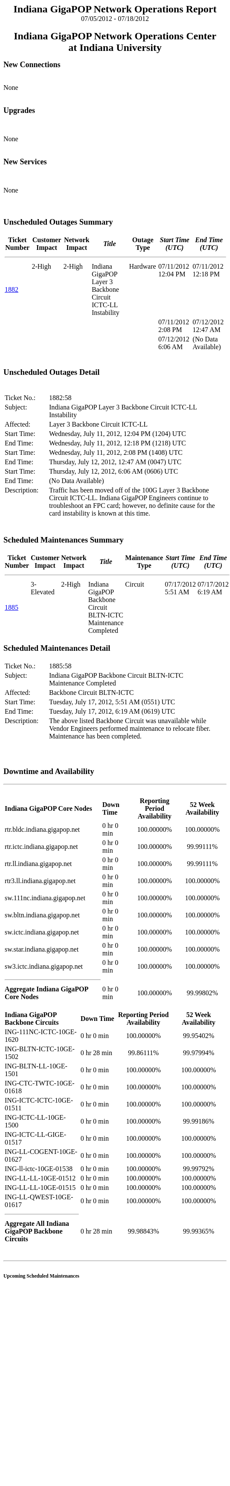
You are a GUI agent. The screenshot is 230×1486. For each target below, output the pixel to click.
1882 (11, 289)
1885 (11, 607)
